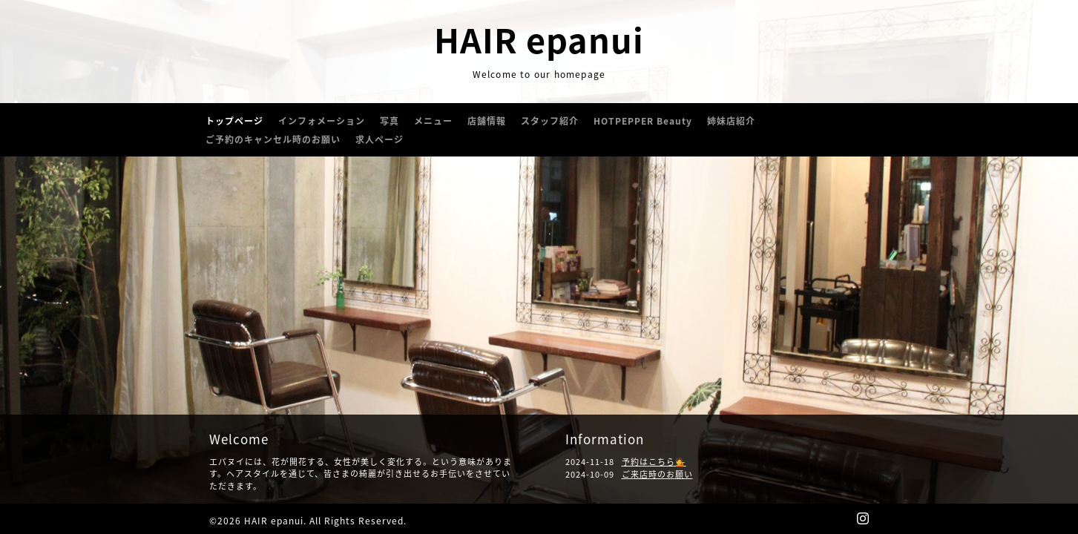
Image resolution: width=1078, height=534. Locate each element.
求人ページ (379, 139)
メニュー (433, 121)
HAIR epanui (539, 39)
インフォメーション (321, 121)
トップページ (234, 121)
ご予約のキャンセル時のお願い (273, 139)
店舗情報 (486, 121)
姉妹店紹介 (731, 121)
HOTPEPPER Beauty (643, 121)
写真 (389, 121)
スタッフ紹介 (550, 121)
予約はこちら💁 (654, 461)
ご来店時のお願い (657, 474)
